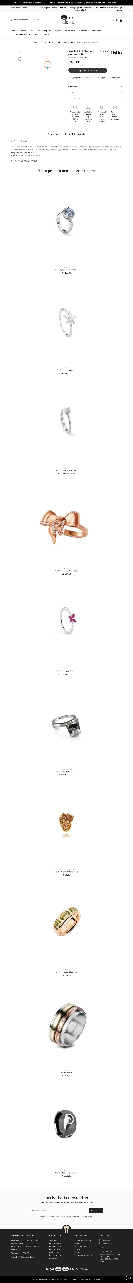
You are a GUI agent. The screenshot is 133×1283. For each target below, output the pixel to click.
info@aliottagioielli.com (26, 1257)
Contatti (45, 34)
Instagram (104, 1243)
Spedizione (53, 1240)
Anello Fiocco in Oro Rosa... (66, 571)
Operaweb (95, 1279)
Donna (23, 31)
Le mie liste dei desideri (83, 1255)
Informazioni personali (82, 1240)
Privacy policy (54, 1249)
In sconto (83, 31)
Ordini (76, 1243)
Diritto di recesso (56, 1255)
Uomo (14, 31)
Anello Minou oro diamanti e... (66, 270)
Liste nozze (96, 31)
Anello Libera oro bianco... (66, 671)
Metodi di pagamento (57, 1246)
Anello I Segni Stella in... (66, 370)
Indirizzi (77, 1249)
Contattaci (53, 1258)
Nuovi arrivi (70, 31)
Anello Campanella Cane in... (66, 771)
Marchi (58, 31)
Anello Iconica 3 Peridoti (66, 972)
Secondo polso (44, 31)
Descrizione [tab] (54, 134)
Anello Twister (66, 1072)
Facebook (104, 1240)
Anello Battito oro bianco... (66, 470)
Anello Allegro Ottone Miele (66, 872)
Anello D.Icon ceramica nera (66, 1173)
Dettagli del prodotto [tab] (75, 134)
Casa (32, 31)
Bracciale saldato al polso (26, 34)
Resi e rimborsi (55, 1243)
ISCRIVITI (96, 1210)
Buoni (76, 1252)
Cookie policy (54, 1252)
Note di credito (80, 1246)
